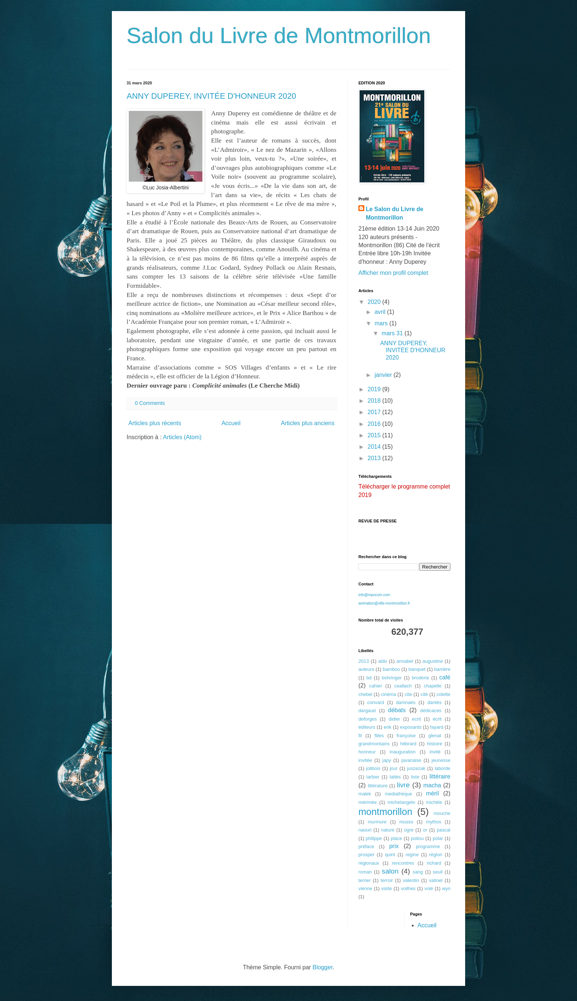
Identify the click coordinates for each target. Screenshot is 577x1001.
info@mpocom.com (374, 595)
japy (386, 760)
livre (403, 785)
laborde (442, 768)
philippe (374, 838)
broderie (420, 677)
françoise (406, 735)
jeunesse (441, 760)
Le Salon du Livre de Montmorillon (394, 213)
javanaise (411, 760)
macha (432, 785)
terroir (386, 880)
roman (365, 872)
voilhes (408, 888)
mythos (433, 822)
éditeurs (366, 727)
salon (390, 871)
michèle (434, 802)
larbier (373, 777)
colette (443, 694)
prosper (366, 854)
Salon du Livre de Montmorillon (279, 35)
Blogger (322, 967)
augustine (432, 661)
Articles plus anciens (307, 423)
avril (381, 312)
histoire (434, 743)
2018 (375, 401)
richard (434, 863)
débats (397, 710)
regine (412, 854)
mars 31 (393, 333)
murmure (377, 822)
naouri (365, 830)
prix (394, 846)
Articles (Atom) (182, 437)
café (444, 677)
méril (432, 793)
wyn (446, 888)
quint (390, 854)
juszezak (416, 768)
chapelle (433, 686)
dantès (434, 702)
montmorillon (385, 811)
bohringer (391, 677)
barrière (442, 669)
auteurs (366, 669)
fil (360, 735)
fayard (436, 727)
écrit (437, 719)
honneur (367, 752)
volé (429, 888)
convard (375, 702)
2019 (375, 389)
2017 (375, 412)
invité (434, 752)
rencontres (403, 863)
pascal (443, 830)
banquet (416, 669)
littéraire (439, 776)
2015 (375, 435)
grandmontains (374, 743)
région (435, 854)
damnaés (405, 702)
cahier (375, 686)
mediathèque (398, 794)
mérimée (367, 802)
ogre (409, 830)
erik (388, 727)
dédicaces (431, 710)
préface (366, 846)
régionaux (368, 863)
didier (394, 719)
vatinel (436, 880)
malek (364, 794)
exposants (410, 727)
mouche (441, 813)
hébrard (408, 743)
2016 (375, 424)
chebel (365, 694)
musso (406, 822)
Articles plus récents (154, 423)
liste (415, 777)
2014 (375, 447)
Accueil (231, 423)
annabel (404, 661)
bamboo (391, 669)
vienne (365, 888)
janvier (384, 375)
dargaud (367, 710)
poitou (417, 838)
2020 (375, 302)
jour (393, 768)
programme (428, 846)
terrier (364, 880)
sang (418, 872)
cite (408, 694)
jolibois (373, 768)
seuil (437, 872)
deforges (367, 719)
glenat (434, 735)
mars (382, 323)
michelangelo (401, 802)
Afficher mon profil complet (393, 273)
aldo (382, 661)
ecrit (416, 719)
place (396, 838)
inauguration (402, 752)
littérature (377, 785)
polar (438, 838)
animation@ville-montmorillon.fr (384, 603)
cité (424, 694)
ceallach (403, 686)
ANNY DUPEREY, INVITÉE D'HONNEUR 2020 (211, 96)
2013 (375, 458)
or (425, 830)
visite (386, 888)
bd (369, 677)
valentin (411, 880)
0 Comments (150, 403)
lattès (395, 777)
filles (379, 735)
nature (387, 830)
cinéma (388, 694)
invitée (365, 760)
